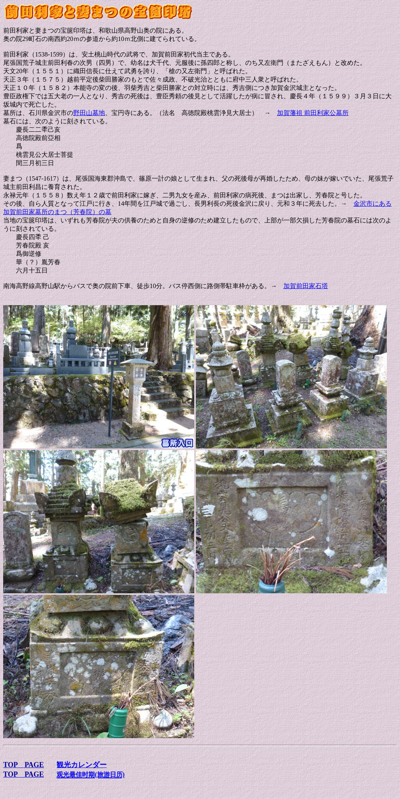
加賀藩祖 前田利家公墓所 (313, 112)
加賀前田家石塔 (305, 286)
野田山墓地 (89, 112)
